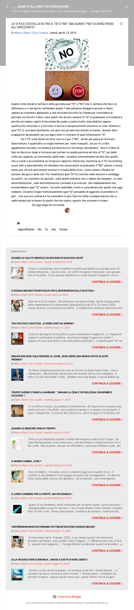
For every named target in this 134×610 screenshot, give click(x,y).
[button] (121, 24)
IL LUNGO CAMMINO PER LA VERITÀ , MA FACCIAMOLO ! (41, 494)
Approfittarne (26, 229)
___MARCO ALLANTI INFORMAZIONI (40, 7)
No (40, 229)
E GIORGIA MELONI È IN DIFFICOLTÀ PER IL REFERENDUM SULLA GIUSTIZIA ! (53, 290)
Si (46, 229)
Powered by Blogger (67, 596)
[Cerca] (126, 7)
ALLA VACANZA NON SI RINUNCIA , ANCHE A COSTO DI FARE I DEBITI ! (49, 559)
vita (53, 229)
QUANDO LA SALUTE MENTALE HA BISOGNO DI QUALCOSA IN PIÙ (47, 257)
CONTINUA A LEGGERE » (107, 281)
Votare (63, 229)
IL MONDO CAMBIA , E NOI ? (26, 461)
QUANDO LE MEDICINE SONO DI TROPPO (33, 428)
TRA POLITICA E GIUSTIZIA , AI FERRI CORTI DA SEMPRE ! (42, 323)
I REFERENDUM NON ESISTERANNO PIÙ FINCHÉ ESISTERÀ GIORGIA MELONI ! (53, 526)
